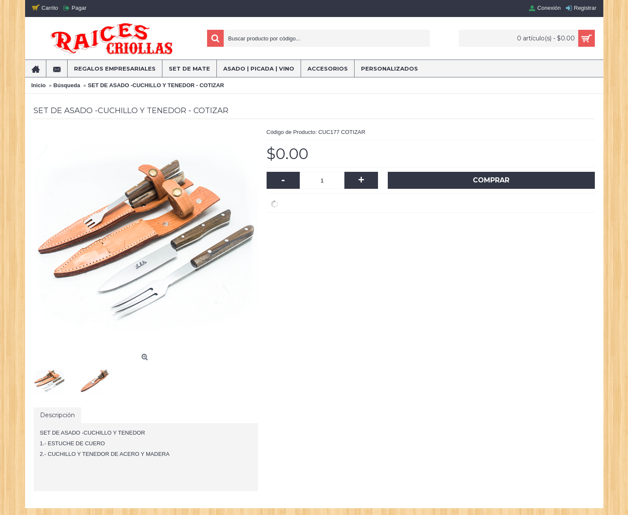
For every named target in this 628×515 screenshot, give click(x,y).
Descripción (57, 415)
